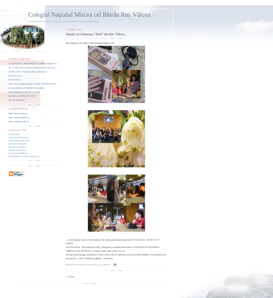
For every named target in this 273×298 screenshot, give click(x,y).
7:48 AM (106, 265)
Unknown (14, 134)
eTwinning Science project (24, 156)
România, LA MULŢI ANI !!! (22, 96)
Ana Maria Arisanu (19, 141)
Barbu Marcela (17, 150)
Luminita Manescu (19, 138)
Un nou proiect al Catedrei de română (26, 87)
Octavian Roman (18, 153)
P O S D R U (15, 79)
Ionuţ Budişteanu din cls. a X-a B (24, 92)
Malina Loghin (17, 147)
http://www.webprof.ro (19, 117)
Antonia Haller (18, 144)
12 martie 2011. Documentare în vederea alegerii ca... (33, 63)
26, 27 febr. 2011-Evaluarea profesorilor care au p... (33, 67)
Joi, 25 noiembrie (17, 100)
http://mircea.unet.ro (18, 113)
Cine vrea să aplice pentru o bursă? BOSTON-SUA (32, 83)
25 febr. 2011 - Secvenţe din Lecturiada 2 (28, 71)
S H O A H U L (16, 75)
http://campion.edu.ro (19, 121)
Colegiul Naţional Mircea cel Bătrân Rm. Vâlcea (89, 14)
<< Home (70, 276)
